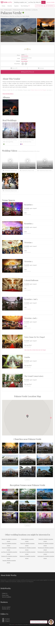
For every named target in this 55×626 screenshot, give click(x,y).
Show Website (24, 61)
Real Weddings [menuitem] (24, 5)
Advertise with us (6, 608)
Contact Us (4, 593)
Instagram (6, 621)
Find (43, 2)
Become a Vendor (50, 2)
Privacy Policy (5, 595)
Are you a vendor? (6, 607)
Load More (27, 479)
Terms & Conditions (6, 597)
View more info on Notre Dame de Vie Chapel (35, 350)
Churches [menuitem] (9, 5)
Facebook (6, 619)
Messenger (41, 68)
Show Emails (24, 59)
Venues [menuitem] (3, 5)
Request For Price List (27, 72)
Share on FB (14, 68)
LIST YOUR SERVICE (50, 5)
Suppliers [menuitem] (16, 5)
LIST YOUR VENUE (39, 5)
